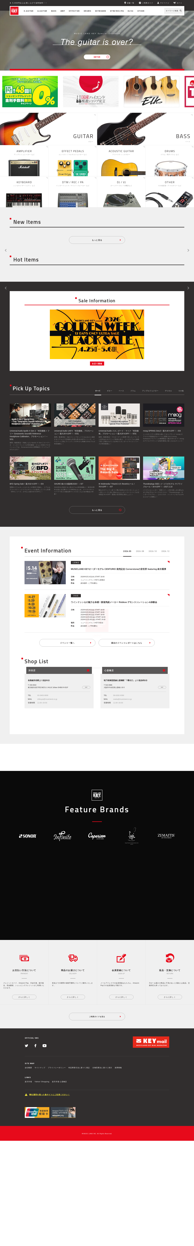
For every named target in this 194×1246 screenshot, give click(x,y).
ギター (109, 391)
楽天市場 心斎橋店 (59, 1187)
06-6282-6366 (118, 746)
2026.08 (140, 551)
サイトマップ (40, 1173)
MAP (86, 737)
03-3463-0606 (42, 746)
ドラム (133, 391)
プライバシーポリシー (57, 1173)
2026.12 (165, 551)
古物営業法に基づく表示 (102, 1173)
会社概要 (28, 1173)
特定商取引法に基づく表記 (79, 1173)
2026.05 (127, 551)
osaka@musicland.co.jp (122, 749)
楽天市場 (28, 1187)
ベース (121, 391)
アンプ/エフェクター (150, 391)
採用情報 (118, 1173)
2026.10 (153, 551)
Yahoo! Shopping (42, 1187)
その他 (181, 391)
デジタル (168, 391)
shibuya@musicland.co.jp (47, 749)
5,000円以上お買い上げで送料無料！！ (29, 3)
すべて (98, 391)
